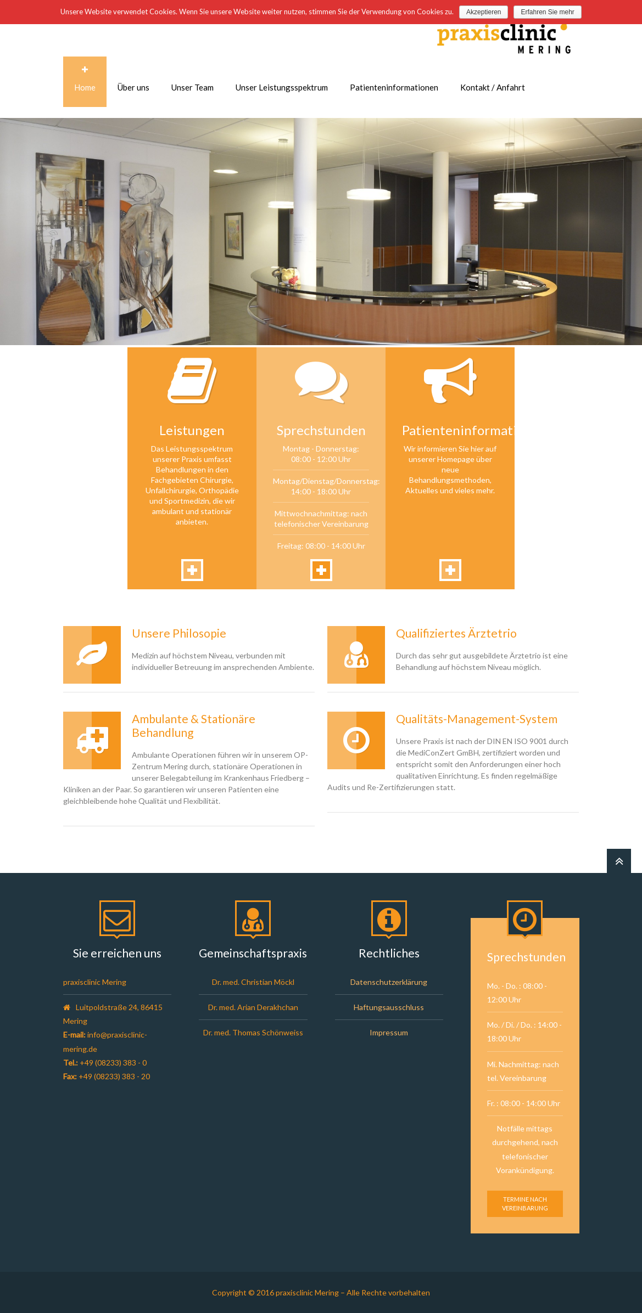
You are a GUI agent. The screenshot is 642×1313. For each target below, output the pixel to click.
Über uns (133, 87)
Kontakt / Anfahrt (492, 87)
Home (85, 87)
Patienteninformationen (394, 87)
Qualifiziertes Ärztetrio (456, 633)
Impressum (389, 1032)
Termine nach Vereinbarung (525, 1203)
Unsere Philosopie (179, 633)
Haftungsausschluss (389, 1007)
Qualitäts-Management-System (476, 718)
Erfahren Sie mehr (547, 12)
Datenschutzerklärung (388, 982)
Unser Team (192, 87)
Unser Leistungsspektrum (282, 87)
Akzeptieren (483, 12)
